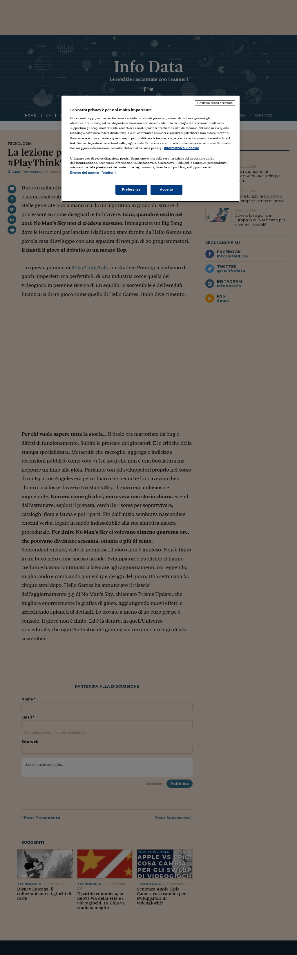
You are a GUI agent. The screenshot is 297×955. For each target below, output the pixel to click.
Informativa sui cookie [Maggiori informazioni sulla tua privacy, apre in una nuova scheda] (181, 148)
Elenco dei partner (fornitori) (93, 172)
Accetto (166, 189)
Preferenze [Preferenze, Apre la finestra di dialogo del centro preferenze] (131, 189)
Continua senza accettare (215, 103)
